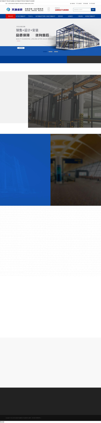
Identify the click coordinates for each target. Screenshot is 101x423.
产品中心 (30, 16)
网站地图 (86, 3)
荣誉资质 (60, 16)
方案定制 (80, 16)
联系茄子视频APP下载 (90, 17)
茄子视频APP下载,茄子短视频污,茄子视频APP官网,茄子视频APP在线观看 (17, 1)
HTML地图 (93, 3)
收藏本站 (73, 3)
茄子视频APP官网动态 (40, 17)
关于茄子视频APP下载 (20, 17)
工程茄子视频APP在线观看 (50, 17)
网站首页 (10, 16)
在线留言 (80, 3)
